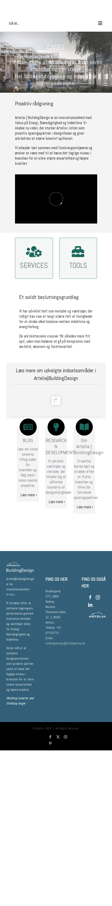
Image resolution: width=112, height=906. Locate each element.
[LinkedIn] (90, 605)
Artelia (62, 128)
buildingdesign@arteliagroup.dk (65, 643)
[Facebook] (90, 597)
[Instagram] (98, 597)
